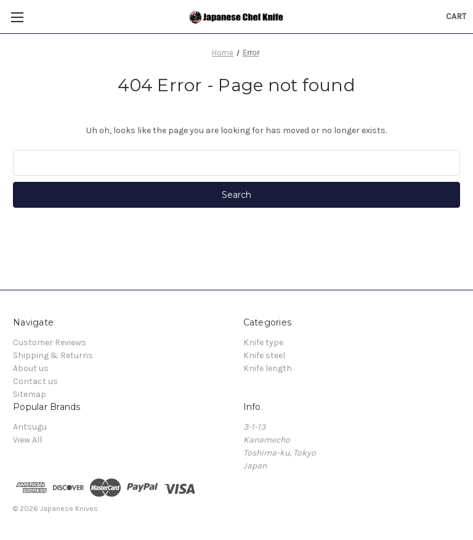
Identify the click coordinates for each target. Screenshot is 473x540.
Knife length (267, 368)
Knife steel (264, 355)
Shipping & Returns (53, 355)
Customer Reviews (49, 342)
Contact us (35, 381)
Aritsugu (30, 427)
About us (31, 368)
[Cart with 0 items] (456, 16)
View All (27, 440)
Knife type (263, 342)
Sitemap (29, 394)
